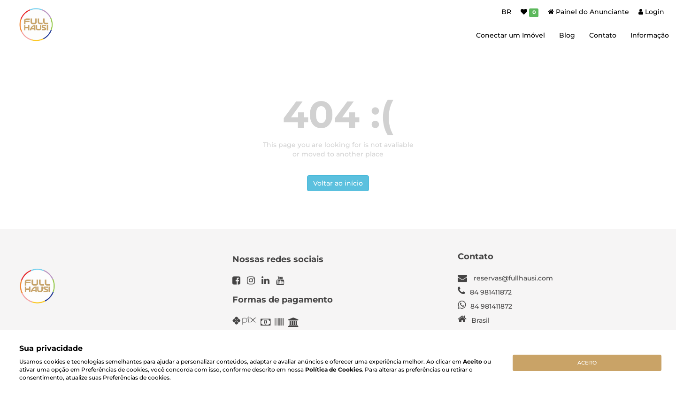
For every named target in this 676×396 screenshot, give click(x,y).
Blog (567, 35)
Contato (602, 35)
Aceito (587, 362)
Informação (649, 35)
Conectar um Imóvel (510, 35)
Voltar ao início (338, 183)
